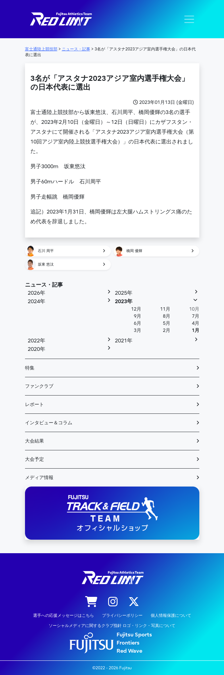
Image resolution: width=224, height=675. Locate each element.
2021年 (123, 341)
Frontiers (128, 643)
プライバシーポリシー (122, 615)
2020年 (36, 349)
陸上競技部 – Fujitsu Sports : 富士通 (60, 19)
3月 (137, 330)
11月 (165, 309)
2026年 (36, 293)
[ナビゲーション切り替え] (189, 19)
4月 (195, 323)
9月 (137, 316)
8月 (166, 316)
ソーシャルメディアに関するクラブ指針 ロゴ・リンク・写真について (112, 625)
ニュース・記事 (44, 285)
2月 (166, 330)
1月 (195, 330)
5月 (166, 323)
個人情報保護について (171, 615)
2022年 (36, 341)
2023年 (123, 301)
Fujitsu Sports (134, 635)
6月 (137, 323)
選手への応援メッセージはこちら (63, 615)
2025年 (123, 293)
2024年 (36, 301)
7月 (195, 316)
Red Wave (129, 651)
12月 (136, 309)
